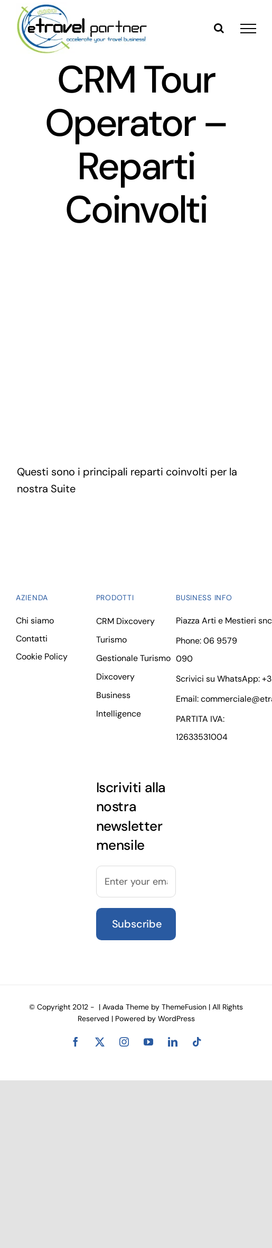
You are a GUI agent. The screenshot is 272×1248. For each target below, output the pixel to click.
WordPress (176, 1018)
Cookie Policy (42, 656)
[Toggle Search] (219, 28)
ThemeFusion (184, 1007)
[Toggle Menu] (248, 28)
